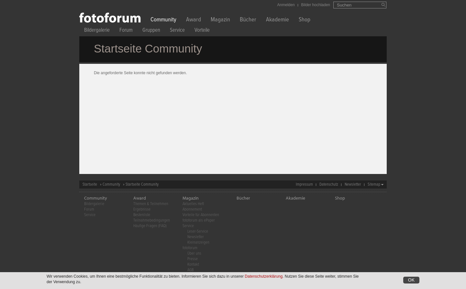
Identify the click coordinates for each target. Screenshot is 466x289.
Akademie (277, 20)
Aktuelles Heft (193, 204)
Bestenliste (141, 215)
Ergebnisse (141, 209)
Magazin (220, 20)
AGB (190, 270)
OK (411, 280)
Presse (192, 259)
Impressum (304, 184)
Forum (126, 31)
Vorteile (202, 31)
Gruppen (151, 31)
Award (193, 20)
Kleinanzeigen (198, 242)
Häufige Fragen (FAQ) (150, 226)
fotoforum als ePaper (199, 220)
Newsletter (353, 184)
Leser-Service (197, 231)
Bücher (248, 20)
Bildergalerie (97, 31)
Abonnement (192, 209)
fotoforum (190, 248)
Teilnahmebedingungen (151, 220)
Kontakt (193, 264)
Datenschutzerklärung (264, 276)
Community (163, 20)
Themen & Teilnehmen (150, 204)
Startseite (90, 184)
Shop (304, 20)
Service (177, 31)
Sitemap (374, 184)
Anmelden (286, 5)
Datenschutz (328, 184)
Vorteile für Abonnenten (201, 215)
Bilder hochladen (315, 5)
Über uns (194, 253)
